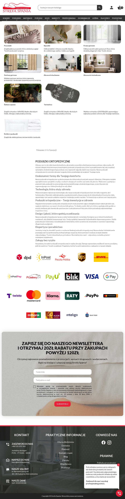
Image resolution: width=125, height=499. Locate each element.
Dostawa (65, 445)
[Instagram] (109, 442)
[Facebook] (103, 442)
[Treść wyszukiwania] (67, 7)
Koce (47, 18)
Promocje (65, 467)
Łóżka (95, 18)
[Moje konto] (111, 7)
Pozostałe (117, 18)
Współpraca (65, 464)
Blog (66, 456)
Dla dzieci (105, 18)
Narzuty (56, 18)
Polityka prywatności (106, 462)
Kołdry (6, 18)
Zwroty (65, 460)
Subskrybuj (62, 404)
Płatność (66, 449)
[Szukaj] (99, 7)
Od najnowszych (101, 36)
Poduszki (16, 18)
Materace (27, 18)
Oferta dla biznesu (65, 442)
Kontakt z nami (65, 453)
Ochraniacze (84, 18)
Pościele (38, 18)
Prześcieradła (68, 18)
